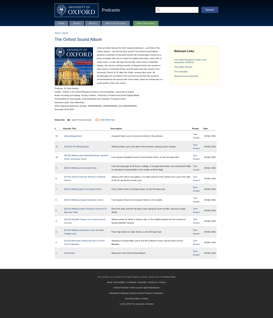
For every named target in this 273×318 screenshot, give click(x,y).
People (93, 23)
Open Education (146, 23)
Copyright (142, 282)
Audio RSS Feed (107, 120)
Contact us (153, 282)
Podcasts (111, 10)
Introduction (69, 253)
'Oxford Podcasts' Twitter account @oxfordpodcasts (136, 288)
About (109, 282)
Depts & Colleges (116, 23)
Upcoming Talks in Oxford (136, 299)
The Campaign (181, 72)
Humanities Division (183, 67)
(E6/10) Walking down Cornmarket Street (83, 189)
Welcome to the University (186, 76)
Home (57, 33)
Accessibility (119, 282)
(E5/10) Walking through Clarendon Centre (83, 200)
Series (65, 33)
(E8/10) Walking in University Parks (80, 168)
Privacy (162, 282)
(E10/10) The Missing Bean (76, 147)
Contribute (131, 282)
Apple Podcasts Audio (81, 120)
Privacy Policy (169, 277)
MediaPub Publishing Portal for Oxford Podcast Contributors (136, 293)
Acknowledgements (73, 136)
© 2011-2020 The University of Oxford (136, 304)
